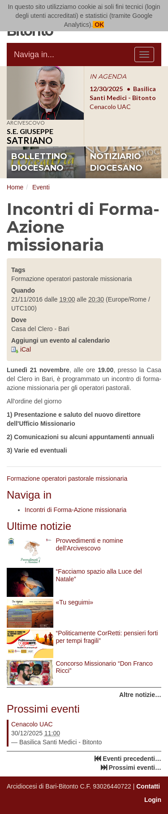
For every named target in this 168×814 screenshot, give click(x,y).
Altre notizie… (140, 694)
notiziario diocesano (116, 162)
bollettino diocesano (39, 162)
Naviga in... (34, 54)
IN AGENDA (108, 76)
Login (152, 799)
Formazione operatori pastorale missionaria (67, 478)
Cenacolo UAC (32, 724)
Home (15, 187)
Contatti (148, 786)
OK (98, 24)
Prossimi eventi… (135, 767)
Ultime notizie (39, 526)
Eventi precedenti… (132, 758)
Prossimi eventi (43, 709)
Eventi (41, 187)
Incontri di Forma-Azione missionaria (75, 509)
